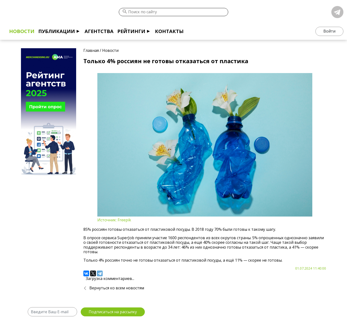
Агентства (99, 31)
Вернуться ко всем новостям (116, 288)
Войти (329, 31)
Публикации (56, 31)
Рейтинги (131, 31)
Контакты (169, 31)
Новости (21, 31)
